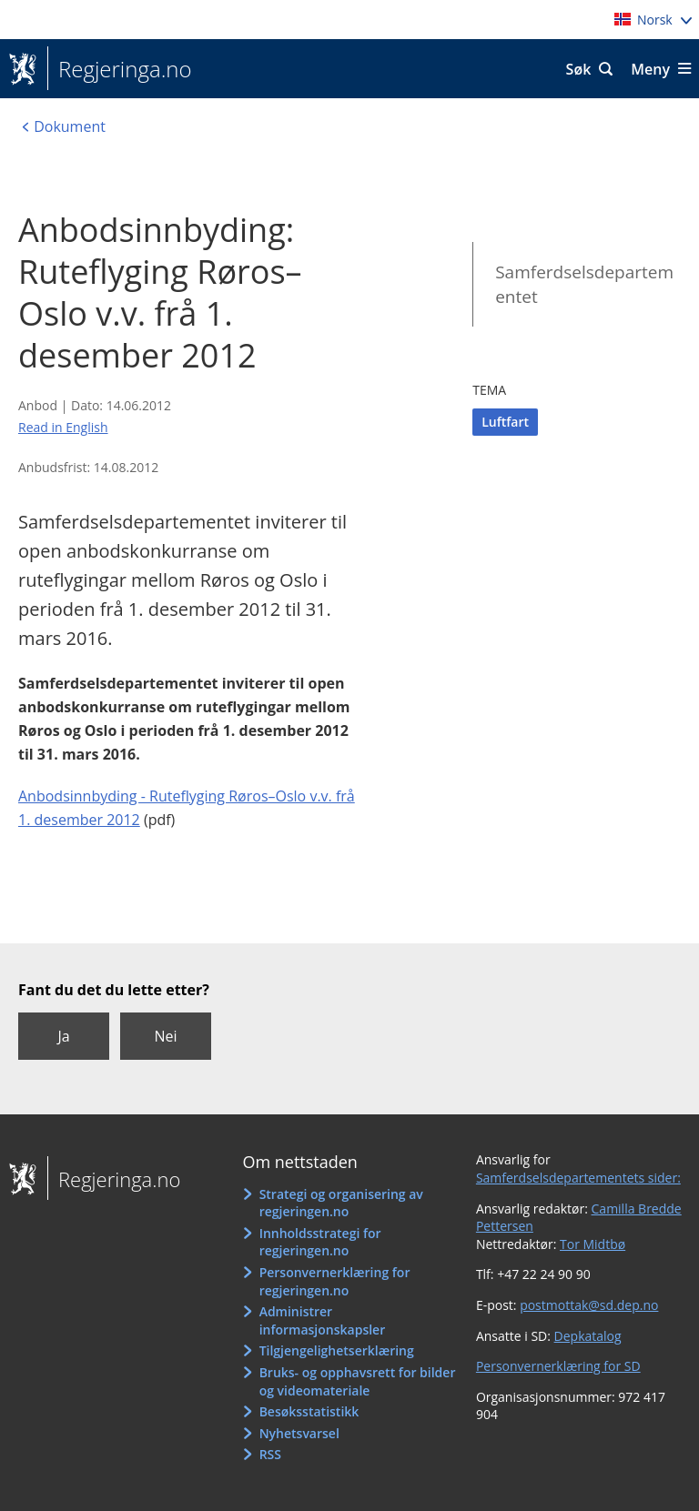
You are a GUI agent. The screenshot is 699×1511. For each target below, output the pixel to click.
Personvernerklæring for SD (558, 1366)
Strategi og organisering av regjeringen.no (341, 1203)
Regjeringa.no (119, 69)
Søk (579, 69)
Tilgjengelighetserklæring (336, 1350)
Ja (63, 1036)
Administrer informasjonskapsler (322, 1320)
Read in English (63, 427)
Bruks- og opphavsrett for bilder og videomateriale (357, 1381)
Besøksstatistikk (309, 1411)
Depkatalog (588, 1336)
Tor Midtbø (592, 1244)
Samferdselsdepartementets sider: (578, 1177)
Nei (165, 1036)
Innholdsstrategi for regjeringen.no (320, 1242)
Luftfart (505, 421)
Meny (650, 69)
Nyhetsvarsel (299, 1433)
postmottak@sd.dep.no (589, 1305)
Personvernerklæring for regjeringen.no (334, 1281)
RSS (270, 1454)
